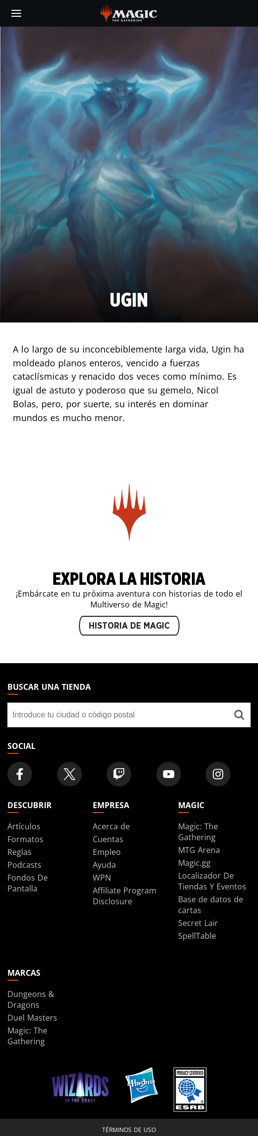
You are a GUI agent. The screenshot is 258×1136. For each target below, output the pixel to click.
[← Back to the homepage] (129, 12)
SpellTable (197, 935)
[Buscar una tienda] (239, 715)
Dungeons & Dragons (30, 999)
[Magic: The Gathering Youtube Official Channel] (168, 774)
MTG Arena (199, 850)
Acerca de (111, 826)
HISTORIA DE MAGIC (129, 626)
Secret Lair (198, 923)
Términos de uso (129, 1130)
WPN (102, 877)
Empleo (107, 852)
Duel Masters (32, 1017)
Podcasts (24, 864)
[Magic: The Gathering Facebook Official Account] (19, 774)
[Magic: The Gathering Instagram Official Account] (218, 774)
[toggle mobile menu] (16, 13)
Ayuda (104, 864)
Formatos (25, 839)
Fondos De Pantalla (27, 883)
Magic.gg (194, 862)
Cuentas (108, 839)
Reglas (19, 852)
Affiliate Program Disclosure (124, 896)
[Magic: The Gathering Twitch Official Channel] (119, 774)
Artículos (23, 826)
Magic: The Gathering (198, 832)
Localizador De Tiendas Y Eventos (212, 881)
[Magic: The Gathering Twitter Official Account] (69, 774)
